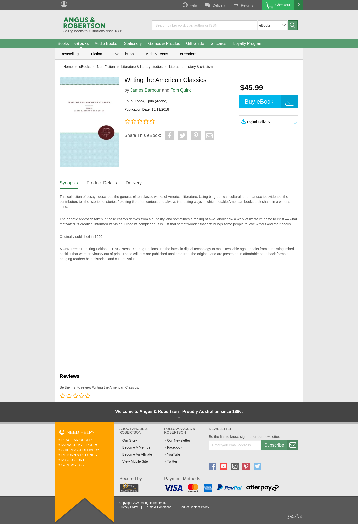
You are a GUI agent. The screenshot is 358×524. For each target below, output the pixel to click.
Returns (243, 5)
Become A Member (137, 447)
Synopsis (69, 182)
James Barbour (145, 90)
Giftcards (218, 43)
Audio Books (106, 43)
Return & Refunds (79, 455)
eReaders (188, 54)
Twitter (172, 461)
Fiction (96, 54)
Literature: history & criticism (191, 67)
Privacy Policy (128, 507)
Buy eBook (271, 101)
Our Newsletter (178, 440)
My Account (73, 460)
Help (189, 5)
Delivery (214, 5)
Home (68, 67)
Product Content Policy (194, 507)
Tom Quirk (181, 90)
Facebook (174, 447)
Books (63, 43)
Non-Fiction (124, 54)
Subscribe (281, 445)
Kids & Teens (157, 54)
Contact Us (72, 465)
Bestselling (70, 54)
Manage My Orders (79, 445)
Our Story (129, 440)
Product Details (102, 182)
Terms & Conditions (158, 507)
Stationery (133, 43)
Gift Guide (195, 43)
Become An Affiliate (137, 454)
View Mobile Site (135, 461)
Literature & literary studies (142, 67)
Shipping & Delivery (80, 450)
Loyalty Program (248, 43)
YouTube (173, 454)
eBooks (81, 43)
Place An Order (76, 440)
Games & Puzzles (164, 43)
